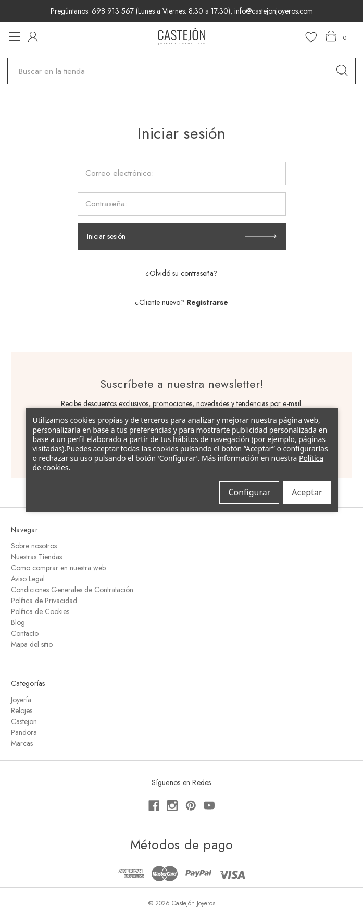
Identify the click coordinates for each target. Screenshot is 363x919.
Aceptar (307, 492)
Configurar (249, 492)
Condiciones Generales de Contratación (72, 589)
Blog (18, 622)
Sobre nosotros (34, 546)
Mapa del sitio (32, 644)
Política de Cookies (40, 611)
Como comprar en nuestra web (58, 567)
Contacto (25, 633)
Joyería (21, 699)
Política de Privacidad (44, 600)
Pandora (24, 732)
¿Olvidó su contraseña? (181, 273)
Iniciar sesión (106, 236)
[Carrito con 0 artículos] (336, 36)
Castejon (24, 721)
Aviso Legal (28, 578)
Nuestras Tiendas (36, 557)
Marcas (22, 743)
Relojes (21, 710)
